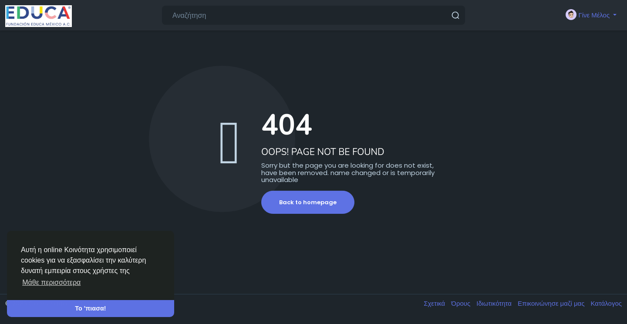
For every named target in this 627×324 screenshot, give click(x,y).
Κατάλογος (606, 303)
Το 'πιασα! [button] (90, 308)
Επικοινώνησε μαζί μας (552, 303)
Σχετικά (435, 303)
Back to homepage (308, 202)
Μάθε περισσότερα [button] (51, 282)
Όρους (461, 303)
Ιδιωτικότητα (494, 303)
